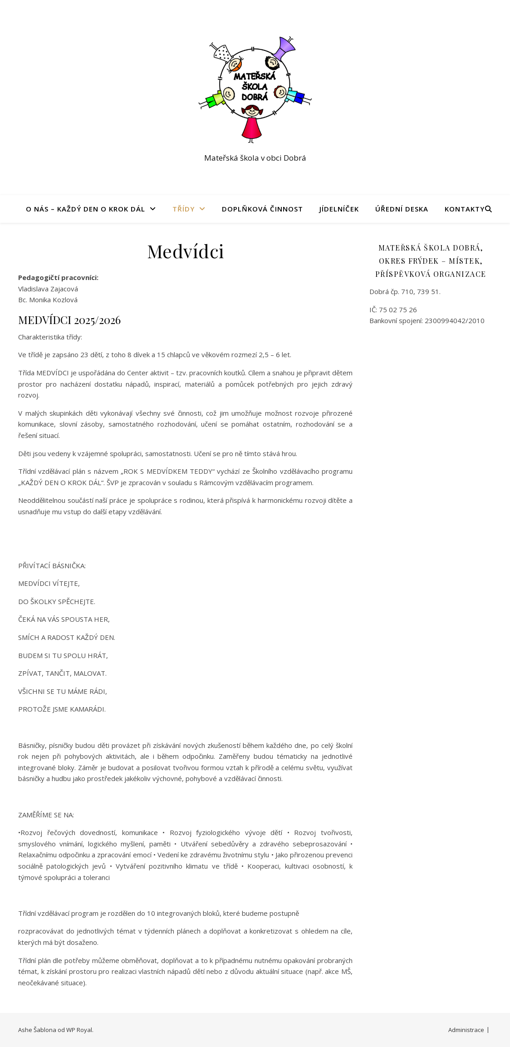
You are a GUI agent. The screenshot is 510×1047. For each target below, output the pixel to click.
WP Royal (79, 1030)
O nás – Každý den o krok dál (85, 208)
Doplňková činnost (262, 208)
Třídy (183, 208)
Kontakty (465, 208)
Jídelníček (339, 208)
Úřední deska (401, 208)
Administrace (466, 1030)
